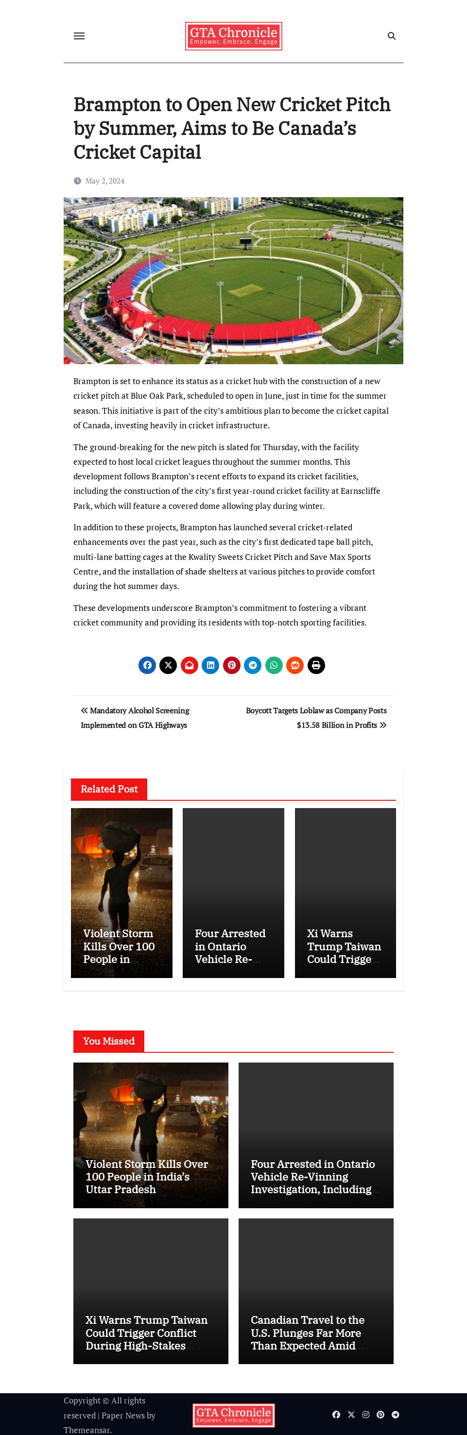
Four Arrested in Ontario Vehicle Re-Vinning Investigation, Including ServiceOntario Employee (315, 1180)
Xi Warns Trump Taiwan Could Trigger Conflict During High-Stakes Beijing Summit (147, 1336)
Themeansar (87, 1427)
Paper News (123, 1412)
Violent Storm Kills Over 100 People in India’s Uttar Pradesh (119, 959)
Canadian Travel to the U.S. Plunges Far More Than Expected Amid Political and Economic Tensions (308, 1343)
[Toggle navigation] (79, 36)
